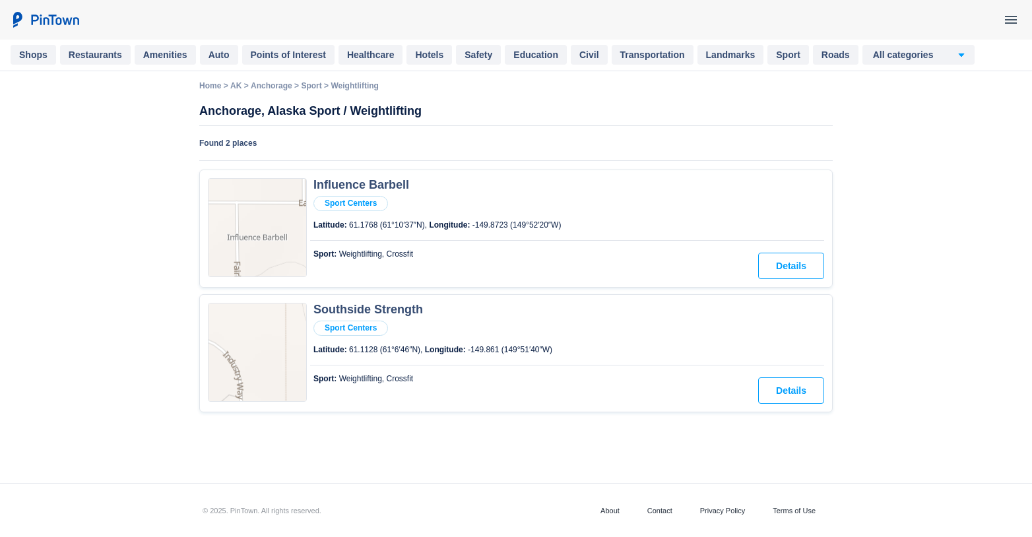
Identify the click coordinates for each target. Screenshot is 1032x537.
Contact (659, 511)
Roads (836, 54)
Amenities (165, 54)
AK (236, 85)
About (610, 511)
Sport (788, 54)
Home (210, 85)
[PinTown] (45, 20)
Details (791, 266)
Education (535, 54)
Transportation (652, 54)
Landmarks (731, 54)
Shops (33, 54)
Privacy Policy (722, 511)
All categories (903, 54)
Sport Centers (351, 203)
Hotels (429, 54)
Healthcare (371, 54)
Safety (478, 54)
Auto (219, 54)
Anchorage (271, 85)
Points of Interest (288, 54)
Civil (589, 54)
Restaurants (95, 54)
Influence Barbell (361, 184)
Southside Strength (368, 309)
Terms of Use (794, 511)
